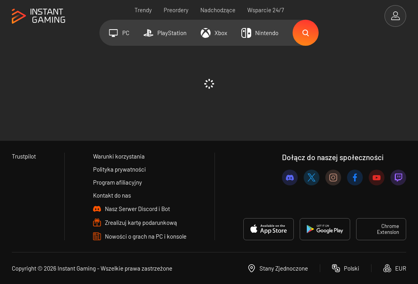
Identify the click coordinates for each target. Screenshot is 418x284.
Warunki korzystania (119, 156)
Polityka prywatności (119, 169)
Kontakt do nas (112, 195)
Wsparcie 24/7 (265, 9)
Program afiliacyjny (117, 182)
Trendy (143, 9)
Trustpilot (24, 156)
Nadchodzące (217, 9)
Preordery (176, 9)
